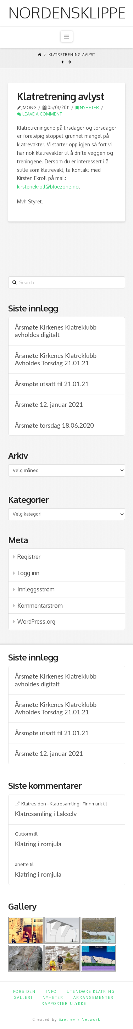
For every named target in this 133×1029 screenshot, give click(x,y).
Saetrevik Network (79, 1019)
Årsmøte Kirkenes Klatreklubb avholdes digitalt (56, 331)
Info (51, 991)
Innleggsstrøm (36, 589)
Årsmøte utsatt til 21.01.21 (52, 384)
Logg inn (28, 573)
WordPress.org (36, 621)
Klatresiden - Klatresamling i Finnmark (61, 803)
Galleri (23, 997)
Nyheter (87, 107)
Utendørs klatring (91, 991)
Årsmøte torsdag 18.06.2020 (54, 425)
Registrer (28, 556)
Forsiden (24, 991)
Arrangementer (93, 997)
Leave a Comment (39, 114)
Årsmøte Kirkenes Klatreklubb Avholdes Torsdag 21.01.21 (56, 359)
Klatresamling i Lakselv (46, 813)
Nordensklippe (67, 12)
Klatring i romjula (38, 844)
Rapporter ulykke (64, 1003)
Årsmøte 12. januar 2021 (49, 404)
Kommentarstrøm (40, 605)
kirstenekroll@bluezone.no (48, 187)
